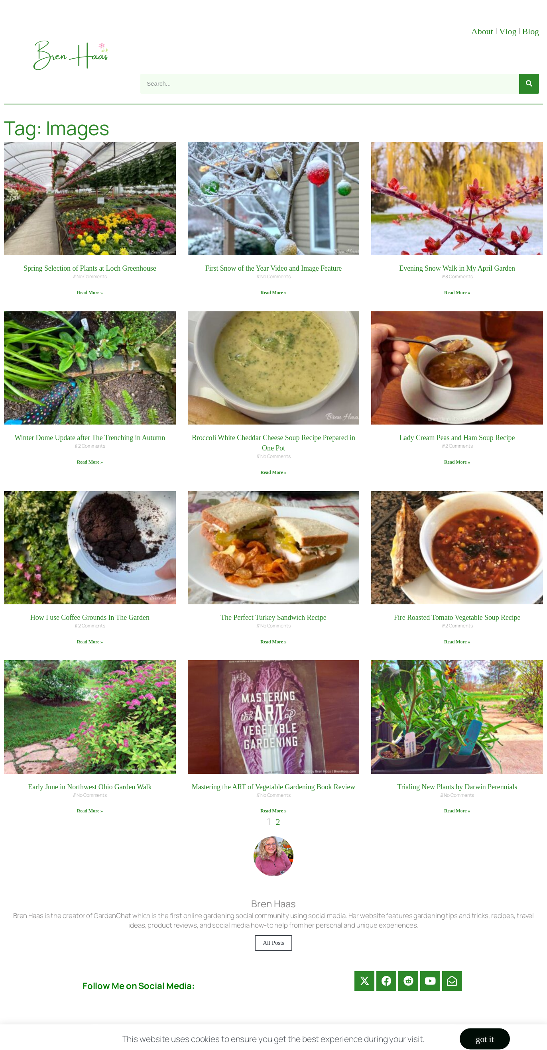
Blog (530, 31)
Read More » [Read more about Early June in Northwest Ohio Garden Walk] (90, 811)
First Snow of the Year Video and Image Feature (273, 268)
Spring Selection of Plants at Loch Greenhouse (90, 268)
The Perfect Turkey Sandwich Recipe (273, 617)
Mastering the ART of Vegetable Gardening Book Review (273, 787)
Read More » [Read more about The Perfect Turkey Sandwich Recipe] (273, 642)
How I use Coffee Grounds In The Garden (90, 617)
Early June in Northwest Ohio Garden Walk (90, 787)
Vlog (509, 31)
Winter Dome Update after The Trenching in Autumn (90, 438)
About (483, 31)
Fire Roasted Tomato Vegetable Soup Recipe (457, 617)
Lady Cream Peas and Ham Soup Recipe (457, 438)
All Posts (273, 943)
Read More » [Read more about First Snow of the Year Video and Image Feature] (273, 292)
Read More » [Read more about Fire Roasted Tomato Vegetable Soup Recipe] (457, 642)
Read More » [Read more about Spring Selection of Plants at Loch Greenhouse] (90, 292)
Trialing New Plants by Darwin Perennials (457, 787)
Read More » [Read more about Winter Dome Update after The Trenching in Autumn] (90, 462)
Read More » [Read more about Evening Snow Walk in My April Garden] (457, 292)
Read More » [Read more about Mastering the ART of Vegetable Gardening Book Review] (273, 811)
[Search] (529, 84)
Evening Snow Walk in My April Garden (457, 268)
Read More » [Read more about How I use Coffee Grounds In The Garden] (90, 642)
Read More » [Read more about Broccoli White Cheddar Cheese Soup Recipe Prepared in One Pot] (273, 472)
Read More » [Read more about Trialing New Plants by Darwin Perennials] (457, 811)
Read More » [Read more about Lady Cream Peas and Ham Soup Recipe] (457, 462)
